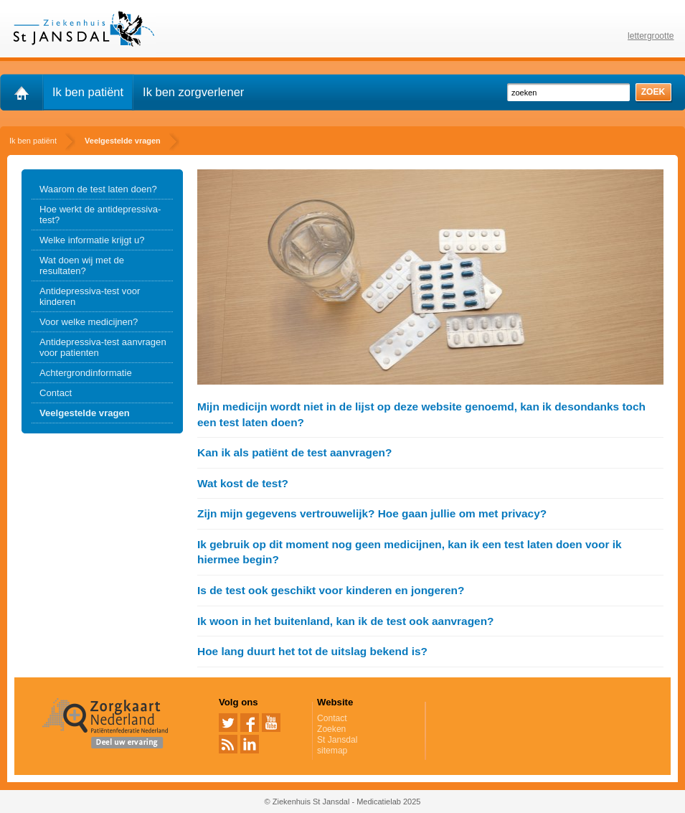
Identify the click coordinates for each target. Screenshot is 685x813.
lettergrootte (651, 36)
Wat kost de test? (242, 483)
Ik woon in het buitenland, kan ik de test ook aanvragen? (345, 621)
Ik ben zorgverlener (193, 91)
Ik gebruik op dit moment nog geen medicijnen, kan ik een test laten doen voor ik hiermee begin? (409, 552)
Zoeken (331, 729)
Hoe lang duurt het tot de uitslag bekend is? (312, 651)
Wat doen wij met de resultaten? (81, 265)
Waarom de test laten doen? (98, 189)
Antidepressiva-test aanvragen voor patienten (102, 347)
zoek (653, 92)
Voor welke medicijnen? (88, 321)
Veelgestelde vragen (84, 413)
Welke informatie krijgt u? (92, 240)
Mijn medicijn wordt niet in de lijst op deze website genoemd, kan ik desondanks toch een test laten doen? (421, 414)
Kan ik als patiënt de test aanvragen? (294, 452)
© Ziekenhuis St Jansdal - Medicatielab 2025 (343, 801)
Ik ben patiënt (87, 91)
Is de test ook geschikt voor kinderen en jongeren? (330, 590)
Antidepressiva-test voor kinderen (89, 296)
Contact (55, 392)
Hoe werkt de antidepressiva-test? (100, 214)
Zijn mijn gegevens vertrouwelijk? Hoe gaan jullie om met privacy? (372, 513)
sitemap (332, 751)
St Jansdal (337, 740)
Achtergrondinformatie (85, 372)
